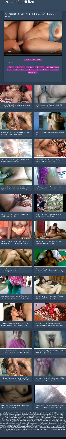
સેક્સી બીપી (31, 413)
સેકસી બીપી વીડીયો (19, 2)
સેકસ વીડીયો (30, 427)
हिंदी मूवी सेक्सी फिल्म (46, 419)
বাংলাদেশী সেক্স (25, 414)
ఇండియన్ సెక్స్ (3, 413)
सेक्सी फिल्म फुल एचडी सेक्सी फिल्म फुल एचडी (22, 426)
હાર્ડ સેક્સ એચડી (42, 70)
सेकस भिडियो (11, 413)
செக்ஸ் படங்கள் (32, 416)
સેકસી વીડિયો (3, 429)
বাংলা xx (12, 431)
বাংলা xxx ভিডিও (31, 423)
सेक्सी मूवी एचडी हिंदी (59, 416)
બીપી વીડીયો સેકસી (54, 414)
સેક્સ (39, 422)
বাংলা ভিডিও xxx (44, 423)
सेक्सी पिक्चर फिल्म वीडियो (41, 414)
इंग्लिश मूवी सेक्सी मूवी (59, 419)
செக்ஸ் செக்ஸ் (5, 426)
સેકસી (25, 413)
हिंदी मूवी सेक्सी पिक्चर (31, 422)
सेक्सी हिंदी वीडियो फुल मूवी (19, 427)
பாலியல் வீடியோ (35, 419)
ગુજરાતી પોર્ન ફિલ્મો (18, 420)
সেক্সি (22, 425)
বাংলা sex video (18, 431)
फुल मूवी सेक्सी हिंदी (6, 420)
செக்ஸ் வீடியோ (9, 425)
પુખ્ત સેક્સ (20, 67)
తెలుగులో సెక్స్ (21, 417)
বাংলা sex (37, 423)
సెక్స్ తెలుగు (37, 413)
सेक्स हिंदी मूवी (8, 422)
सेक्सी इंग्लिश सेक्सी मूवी (45, 425)
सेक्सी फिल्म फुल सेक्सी (45, 417)
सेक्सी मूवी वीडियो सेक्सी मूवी (19, 416)
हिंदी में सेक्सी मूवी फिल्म (23, 419)
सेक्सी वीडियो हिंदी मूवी (29, 420)
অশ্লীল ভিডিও (57, 422)
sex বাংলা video (5, 431)
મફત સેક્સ (51, 422)
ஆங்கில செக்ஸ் (53, 423)
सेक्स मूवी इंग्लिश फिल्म (59, 425)
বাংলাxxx (63, 429)
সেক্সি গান (24, 423)
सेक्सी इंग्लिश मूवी (46, 413)
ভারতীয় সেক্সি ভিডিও (11, 419)
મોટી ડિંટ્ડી (40, 67)
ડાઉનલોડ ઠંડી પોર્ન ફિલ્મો (33, 59)
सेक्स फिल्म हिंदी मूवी (34, 429)
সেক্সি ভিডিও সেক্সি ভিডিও (55, 429)
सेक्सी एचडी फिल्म (47, 416)
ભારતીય (29, 67)
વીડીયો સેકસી (19, 413)
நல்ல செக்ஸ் (17, 425)
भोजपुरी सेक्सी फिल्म (11, 417)
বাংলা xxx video (4, 423)
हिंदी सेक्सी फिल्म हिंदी (52, 420)
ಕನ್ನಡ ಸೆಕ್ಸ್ (63, 422)
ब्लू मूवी (31, 414)
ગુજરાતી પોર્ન (55, 417)
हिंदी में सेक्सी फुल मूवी (18, 422)
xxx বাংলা (39, 416)
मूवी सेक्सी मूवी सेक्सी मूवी (42, 426)
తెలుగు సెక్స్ (24, 429)
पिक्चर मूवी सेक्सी (45, 427)
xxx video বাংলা (41, 420)
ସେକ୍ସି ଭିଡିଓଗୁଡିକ (44, 429)
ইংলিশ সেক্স (28, 417)
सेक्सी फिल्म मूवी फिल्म (30, 425)
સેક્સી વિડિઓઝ (56, 413)
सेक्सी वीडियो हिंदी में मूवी (58, 427)
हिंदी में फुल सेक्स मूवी (15, 423)
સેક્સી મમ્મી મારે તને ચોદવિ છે (23, 70)
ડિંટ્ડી (10, 67)
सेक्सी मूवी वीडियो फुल (14, 429)
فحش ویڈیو (2, 417)
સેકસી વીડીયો (6, 427)
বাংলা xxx (37, 427)
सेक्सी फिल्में (34, 417)
